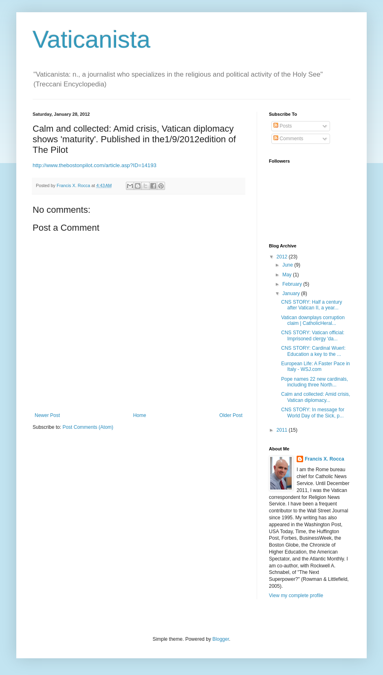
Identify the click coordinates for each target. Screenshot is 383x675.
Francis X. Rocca (324, 459)
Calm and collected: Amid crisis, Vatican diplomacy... (315, 397)
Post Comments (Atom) (87, 427)
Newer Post (47, 415)
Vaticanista (91, 39)
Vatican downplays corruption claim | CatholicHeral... (313, 320)
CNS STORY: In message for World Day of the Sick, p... (312, 412)
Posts (282, 126)
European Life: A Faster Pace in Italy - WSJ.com (315, 366)
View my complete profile (296, 595)
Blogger (220, 639)
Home (139, 415)
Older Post (230, 415)
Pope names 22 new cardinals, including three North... (314, 382)
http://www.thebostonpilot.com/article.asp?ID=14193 (94, 165)
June (288, 265)
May (287, 275)
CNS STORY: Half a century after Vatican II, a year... (311, 305)
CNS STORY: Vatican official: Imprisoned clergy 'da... (312, 335)
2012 (283, 257)
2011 (283, 430)
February (292, 284)
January (291, 293)
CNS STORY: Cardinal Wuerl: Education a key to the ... (313, 351)
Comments (288, 138)
